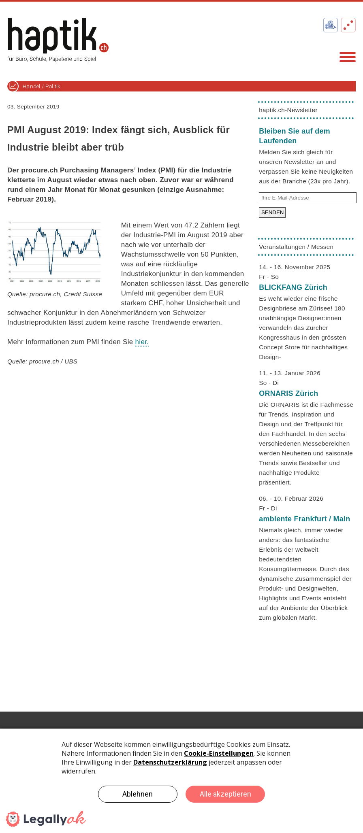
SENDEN (272, 212)
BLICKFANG (293, 287)
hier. (142, 342)
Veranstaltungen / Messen (296, 246)
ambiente (304, 519)
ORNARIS (288, 393)
